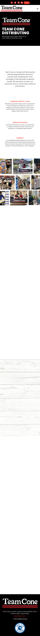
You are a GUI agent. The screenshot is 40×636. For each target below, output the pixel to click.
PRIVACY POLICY (21, 616)
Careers (27, 2)
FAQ (15, 616)
